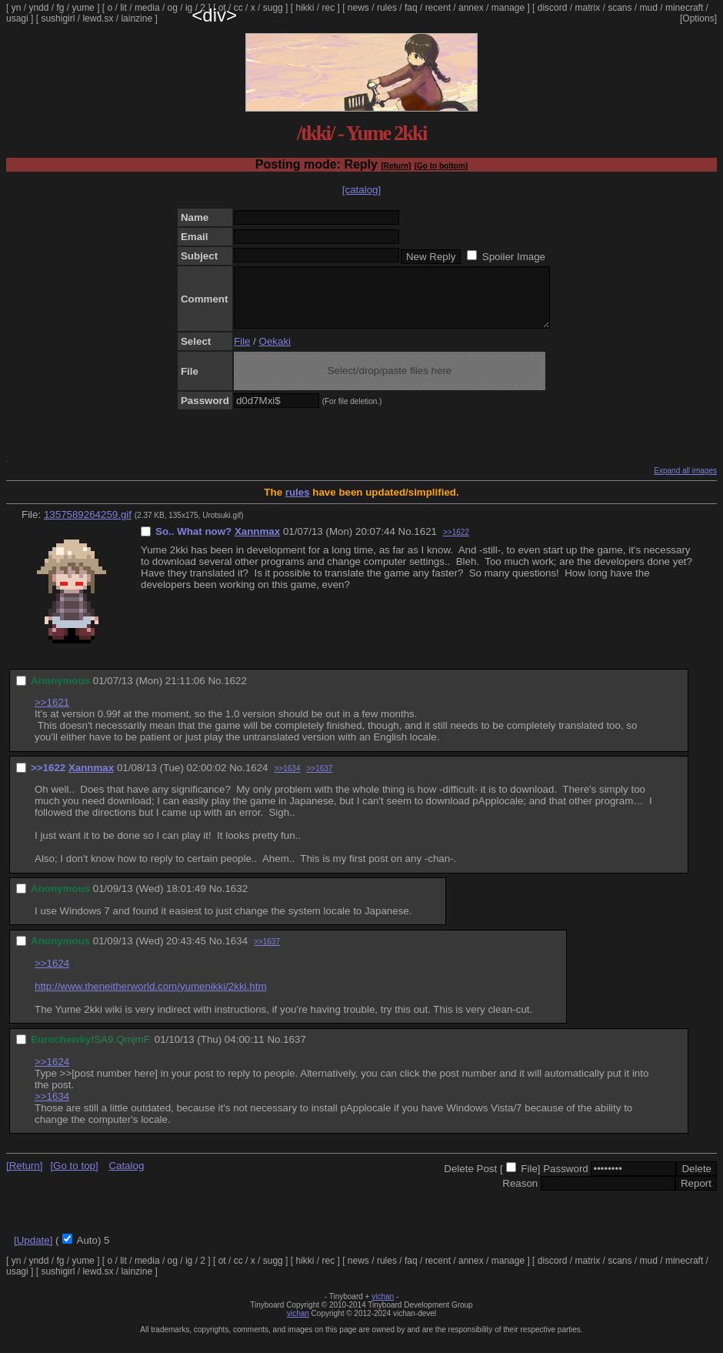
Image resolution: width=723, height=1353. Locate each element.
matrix (587, 7)
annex (471, 7)
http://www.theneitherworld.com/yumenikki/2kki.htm (150, 998)
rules (387, 7)
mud (649, 7)
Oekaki (275, 353)
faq (411, 7)
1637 (294, 1051)
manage (508, 7)
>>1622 (456, 544)
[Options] (698, 18)
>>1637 (319, 780)
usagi (17, 18)
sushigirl (58, 18)
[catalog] (361, 189)
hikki (304, 7)
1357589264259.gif (88, 526)
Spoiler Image (513, 256)
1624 (256, 779)
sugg (273, 7)
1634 (236, 952)
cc (238, 7)
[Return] (396, 166)
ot (222, 7)
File (242, 353)
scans (619, 7)
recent (438, 7)
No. (406, 543)
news (358, 7)
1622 (235, 692)
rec (328, 7)
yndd (38, 7)
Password (565, 1180)
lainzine (136, 18)
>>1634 (288, 780)
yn (17, 7)
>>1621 (52, 714)
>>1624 (52, 975)
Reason (520, 1195)
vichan (382, 1308)
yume (83, 7)
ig (188, 7)
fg (60, 7)
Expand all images (685, 482)
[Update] (33, 1252)
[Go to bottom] (441, 166)
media (147, 7)
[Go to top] (74, 1177)
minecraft (684, 7)
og (173, 7)
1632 (236, 900)
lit (123, 7)
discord (553, 7)
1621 (425, 543)
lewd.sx (97, 18)
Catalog (126, 1177)
